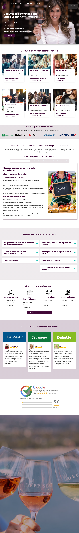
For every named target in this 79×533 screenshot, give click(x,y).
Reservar (13, 9)
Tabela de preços (30, 3)
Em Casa (21, 3)
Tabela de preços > (10, 80)
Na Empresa (14, 3)
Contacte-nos (73, 6)
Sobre (38, 3)
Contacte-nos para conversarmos (39, 313)
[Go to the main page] (4, 6)
